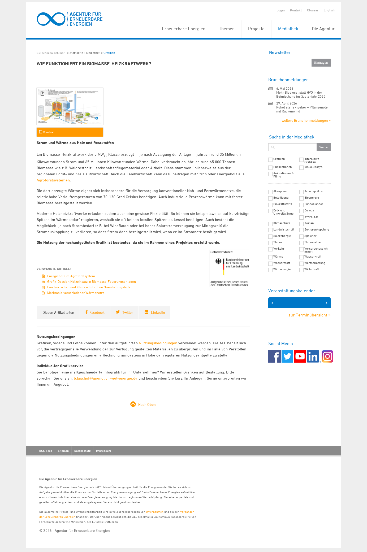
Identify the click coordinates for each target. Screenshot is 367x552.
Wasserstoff (281, 262)
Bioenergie (311, 197)
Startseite (76, 53)
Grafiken (109, 53)
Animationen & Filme (283, 175)
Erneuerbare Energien (183, 28)
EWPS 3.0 (311, 216)
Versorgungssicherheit (316, 250)
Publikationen (282, 166)
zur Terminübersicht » (309, 314)
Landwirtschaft (283, 229)
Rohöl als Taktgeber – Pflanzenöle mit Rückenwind (302, 109)
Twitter (127, 312)
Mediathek (288, 28)
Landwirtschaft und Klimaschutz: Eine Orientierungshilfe (89, 287)
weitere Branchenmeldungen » (306, 120)
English (329, 10)
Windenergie (282, 269)
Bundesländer (313, 204)
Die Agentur (323, 28)
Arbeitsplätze (313, 191)
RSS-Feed (45, 451)
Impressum (103, 451)
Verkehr (278, 248)
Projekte (256, 28)
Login (281, 10)
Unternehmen (154, 511)
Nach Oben (147, 404)
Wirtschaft (311, 269)
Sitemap (63, 451)
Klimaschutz (281, 223)
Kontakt (296, 10)
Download (48, 132)
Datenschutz (82, 451)
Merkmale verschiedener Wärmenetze (76, 292)
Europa (309, 210)
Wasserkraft (312, 256)
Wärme (278, 256)
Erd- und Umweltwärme (283, 212)
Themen (227, 28)
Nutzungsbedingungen (158, 343)
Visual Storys (313, 166)
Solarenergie (282, 235)
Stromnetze (312, 242)
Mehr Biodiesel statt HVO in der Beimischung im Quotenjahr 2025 (300, 94)
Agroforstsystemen (53, 180)
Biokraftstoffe (282, 204)
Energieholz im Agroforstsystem (71, 276)
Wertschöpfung (314, 262)
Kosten (309, 223)
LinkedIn (158, 312)
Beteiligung (280, 197)
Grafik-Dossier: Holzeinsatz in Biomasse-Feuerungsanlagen (91, 281)
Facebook (97, 312)
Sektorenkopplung (316, 229)
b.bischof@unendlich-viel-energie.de (105, 378)
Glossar (312, 10)
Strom (277, 242)
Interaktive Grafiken (311, 160)
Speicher (310, 235)
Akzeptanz (280, 191)
